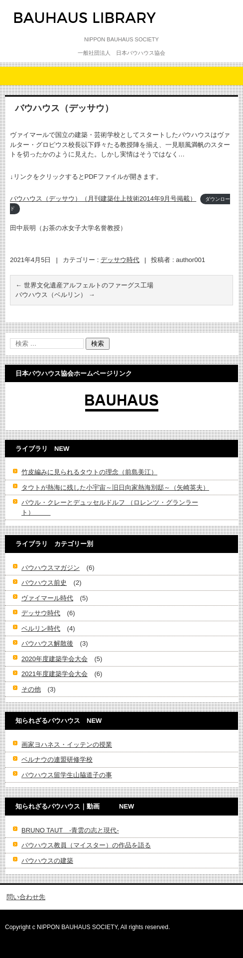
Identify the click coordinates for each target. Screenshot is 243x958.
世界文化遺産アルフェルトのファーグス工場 (84, 285)
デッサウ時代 (120, 260)
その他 (31, 689)
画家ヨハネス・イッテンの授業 (66, 744)
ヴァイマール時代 (47, 598)
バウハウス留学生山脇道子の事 (66, 775)
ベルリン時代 (40, 628)
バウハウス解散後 (47, 643)
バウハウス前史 (44, 582)
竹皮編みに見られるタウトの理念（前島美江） (89, 472)
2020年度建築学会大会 (54, 659)
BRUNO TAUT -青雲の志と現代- (70, 830)
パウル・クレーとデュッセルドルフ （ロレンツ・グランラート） (109, 507)
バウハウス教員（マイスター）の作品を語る (86, 845)
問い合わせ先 (25, 897)
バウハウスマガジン (50, 567)
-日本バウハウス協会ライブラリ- (75, 37)
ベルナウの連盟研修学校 (57, 759)
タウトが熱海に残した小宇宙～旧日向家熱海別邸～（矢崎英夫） (115, 487)
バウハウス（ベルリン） (55, 294)
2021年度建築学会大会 (54, 674)
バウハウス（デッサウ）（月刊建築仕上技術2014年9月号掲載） (103, 198)
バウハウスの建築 (47, 860)
